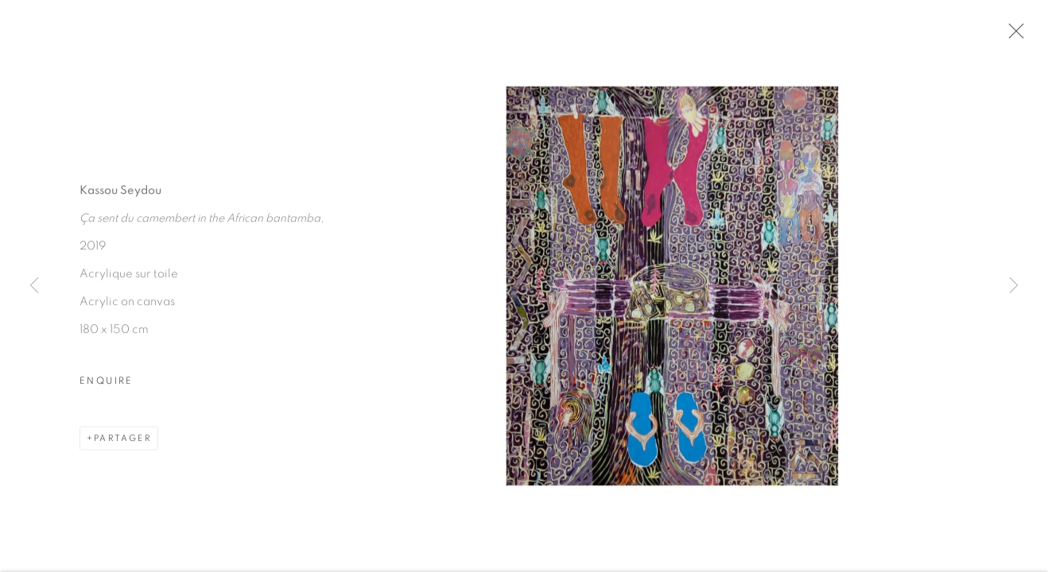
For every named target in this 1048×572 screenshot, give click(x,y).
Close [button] (1012, 36)
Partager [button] (122, 439)
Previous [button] (34, 286)
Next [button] (1014, 286)
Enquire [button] (107, 381)
